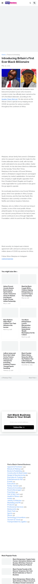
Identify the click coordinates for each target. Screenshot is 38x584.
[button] (2, 3)
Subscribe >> (19, 427)
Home (4, 54)
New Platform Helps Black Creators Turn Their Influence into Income (9, 323)
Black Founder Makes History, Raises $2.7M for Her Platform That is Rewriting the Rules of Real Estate (28, 357)
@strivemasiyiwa (7, 259)
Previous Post (7, 378)
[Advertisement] (19, 27)
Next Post (32, 378)
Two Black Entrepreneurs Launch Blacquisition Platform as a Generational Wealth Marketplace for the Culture (28, 327)
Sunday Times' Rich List (10, 99)
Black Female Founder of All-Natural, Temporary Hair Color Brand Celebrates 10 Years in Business (23, 572)
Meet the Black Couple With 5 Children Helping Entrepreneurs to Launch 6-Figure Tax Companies (27, 291)
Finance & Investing (13, 54)
